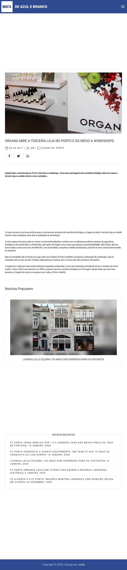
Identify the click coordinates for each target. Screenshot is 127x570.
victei (81, 564)
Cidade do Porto (52, 148)
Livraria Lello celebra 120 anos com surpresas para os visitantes (63, 359)
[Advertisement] (63, 38)
